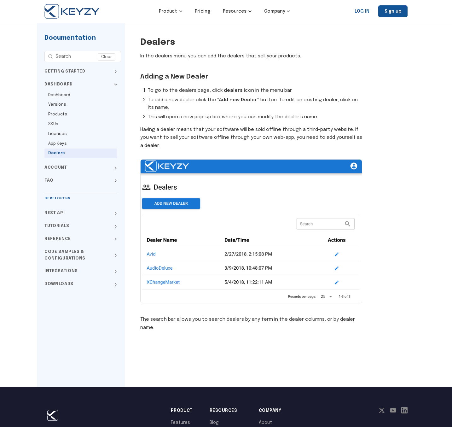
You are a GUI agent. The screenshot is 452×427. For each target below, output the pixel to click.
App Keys (57, 144)
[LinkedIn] (404, 412)
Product (170, 11)
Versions (57, 104)
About (265, 422)
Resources (237, 11)
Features (180, 422)
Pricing (202, 11)
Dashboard (59, 95)
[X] (382, 412)
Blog (214, 422)
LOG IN (362, 11)
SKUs (53, 124)
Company (277, 11)
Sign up (393, 11)
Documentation (70, 38)
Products (57, 114)
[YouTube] (393, 412)
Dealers (56, 153)
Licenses (57, 134)
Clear (106, 57)
